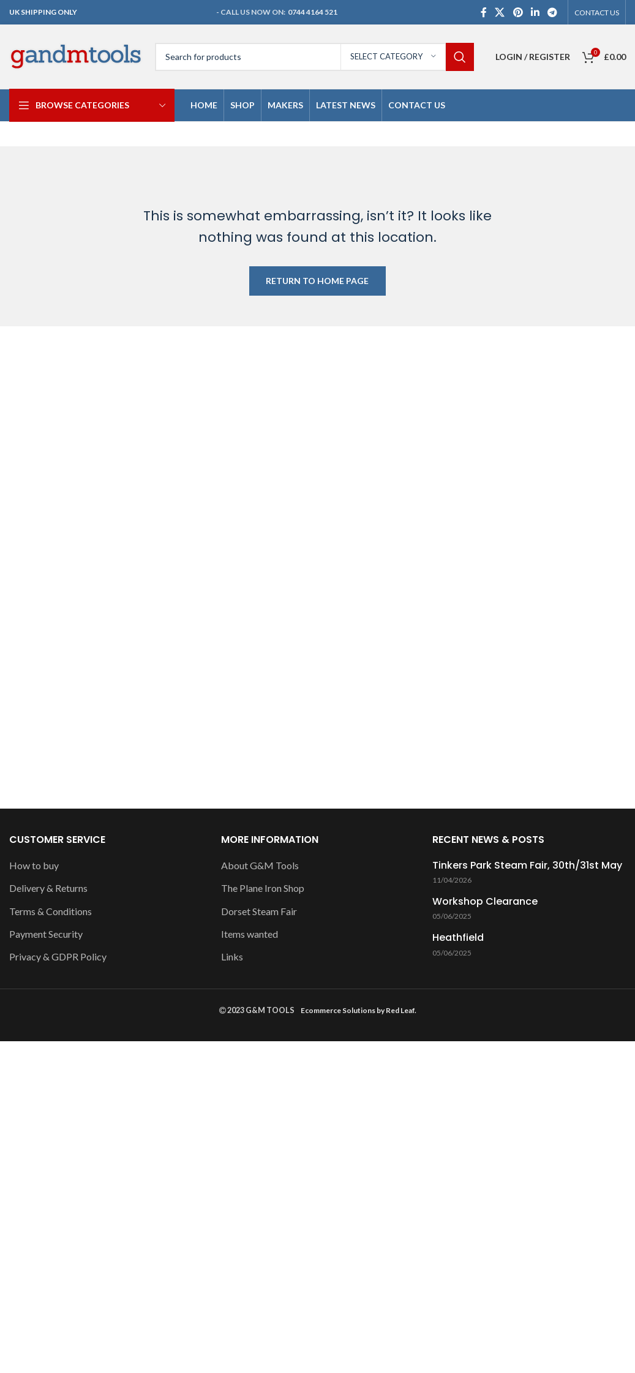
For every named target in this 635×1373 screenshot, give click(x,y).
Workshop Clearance (485, 901)
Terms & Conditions (50, 911)
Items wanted (249, 934)
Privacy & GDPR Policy (58, 956)
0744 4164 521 (312, 12)
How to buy (34, 865)
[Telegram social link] (553, 12)
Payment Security (46, 934)
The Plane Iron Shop (262, 888)
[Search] (314, 57)
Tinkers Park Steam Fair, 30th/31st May (527, 865)
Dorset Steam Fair (259, 911)
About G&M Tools (260, 865)
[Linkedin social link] (535, 12)
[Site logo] (76, 55)
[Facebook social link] (483, 12)
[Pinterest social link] (518, 12)
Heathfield (458, 938)
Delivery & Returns (48, 888)
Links (232, 956)
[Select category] (393, 57)
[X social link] (500, 12)
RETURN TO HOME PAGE (317, 280)
